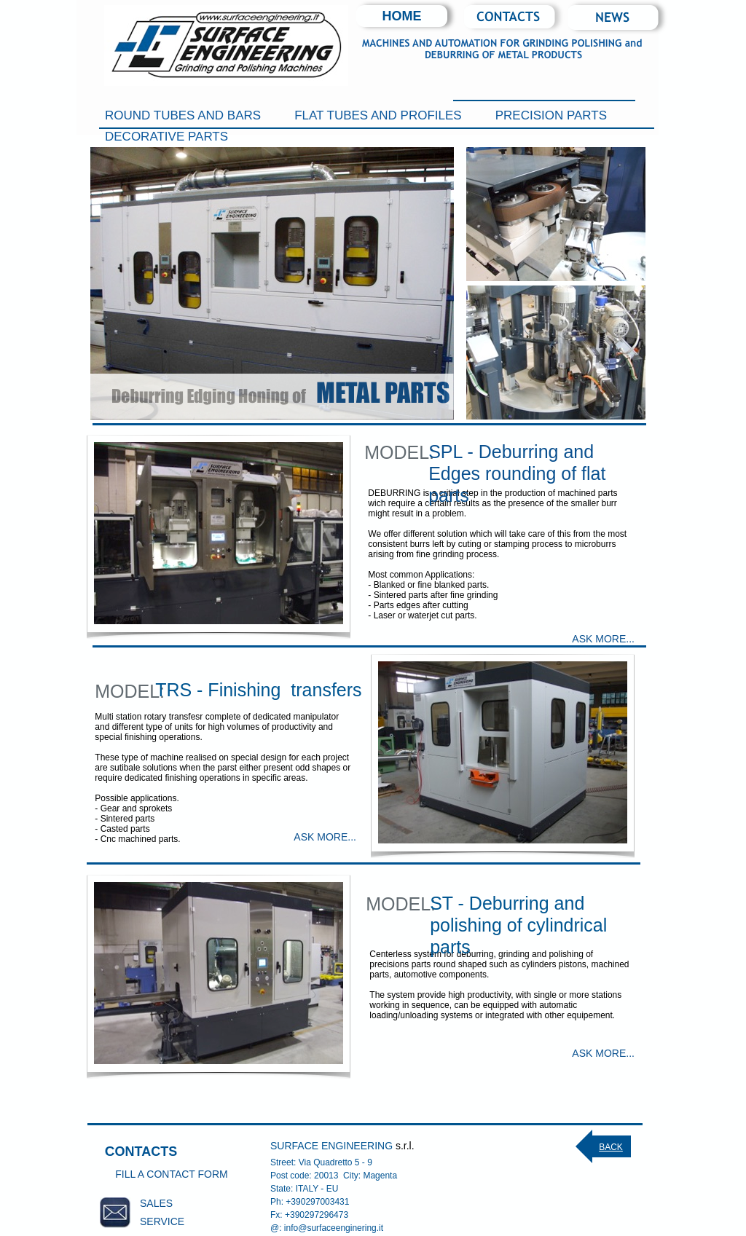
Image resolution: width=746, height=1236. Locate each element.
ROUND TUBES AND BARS (183, 115)
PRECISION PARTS (551, 115)
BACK (611, 1147)
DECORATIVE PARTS (166, 136)
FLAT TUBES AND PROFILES (378, 115)
